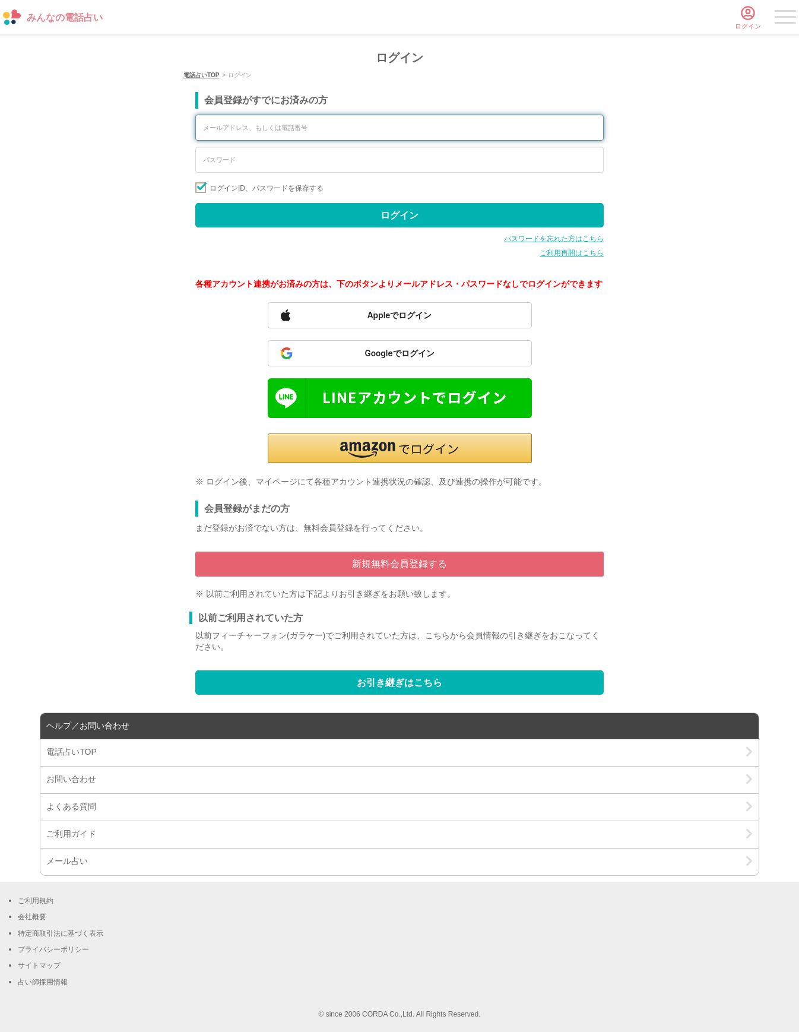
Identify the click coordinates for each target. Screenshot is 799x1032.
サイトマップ (39, 965)
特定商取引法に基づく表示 (60, 933)
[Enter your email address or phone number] (399, 128)
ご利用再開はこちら (572, 253)
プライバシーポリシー (53, 949)
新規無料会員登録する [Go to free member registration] (399, 564)
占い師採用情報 (43, 982)
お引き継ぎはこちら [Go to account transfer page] (399, 683)
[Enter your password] (399, 160)
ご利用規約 (35, 901)
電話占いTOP (201, 75)
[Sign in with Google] (400, 353)
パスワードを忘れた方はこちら (554, 239)
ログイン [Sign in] (399, 215)
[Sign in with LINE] (400, 398)
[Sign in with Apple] (400, 315)
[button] (400, 448)
